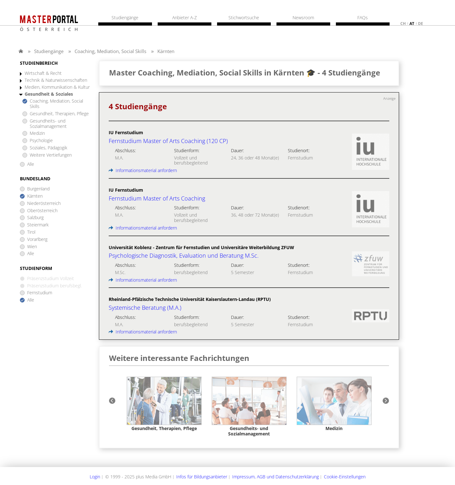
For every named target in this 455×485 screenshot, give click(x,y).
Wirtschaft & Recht (43, 73)
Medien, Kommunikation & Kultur (57, 87)
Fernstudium (39, 293)
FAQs (362, 18)
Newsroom (303, 18)
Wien (32, 246)
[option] (164, 404)
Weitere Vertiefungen (51, 155)
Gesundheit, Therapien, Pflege (59, 114)
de (420, 23)
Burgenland (38, 189)
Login (95, 477)
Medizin (37, 133)
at (412, 23)
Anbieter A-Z (184, 18)
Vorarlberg (37, 239)
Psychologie (41, 140)
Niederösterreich (44, 203)
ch (403, 23)
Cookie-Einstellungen (345, 477)
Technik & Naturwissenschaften (56, 80)
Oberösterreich (42, 210)
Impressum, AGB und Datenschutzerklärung (275, 477)
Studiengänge (49, 51)
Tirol (31, 232)
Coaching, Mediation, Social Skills (110, 51)
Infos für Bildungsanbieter (201, 477)
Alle (30, 164)
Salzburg (35, 217)
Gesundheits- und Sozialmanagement (48, 123)
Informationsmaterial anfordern (143, 170)
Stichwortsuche (243, 18)
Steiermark (38, 225)
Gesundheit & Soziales (49, 94)
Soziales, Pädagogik (48, 148)
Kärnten (165, 51)
